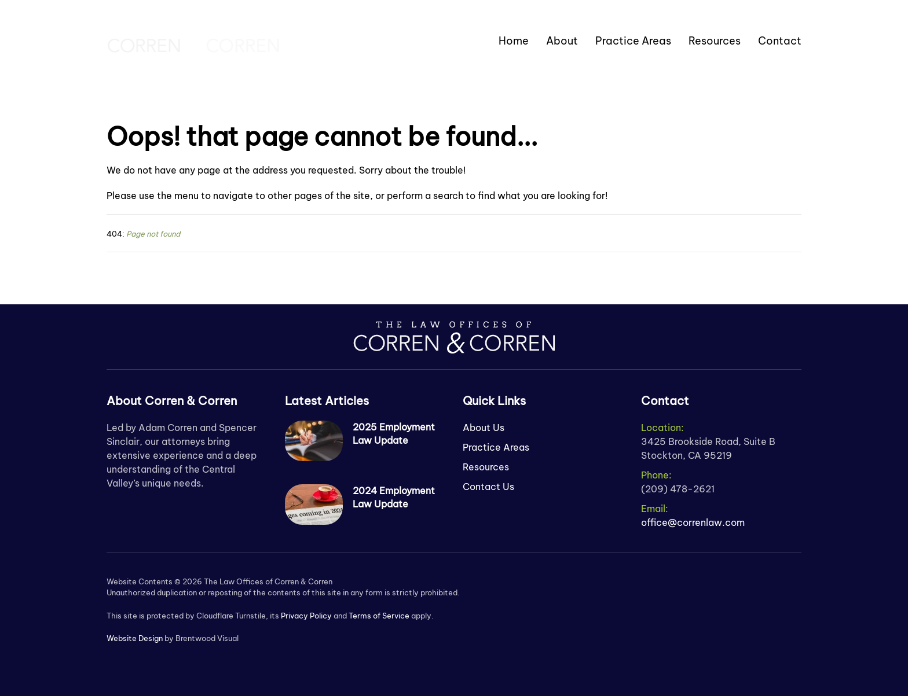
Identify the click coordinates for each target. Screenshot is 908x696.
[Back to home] (193, 40)
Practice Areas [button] (633, 40)
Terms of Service (379, 615)
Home (514, 40)
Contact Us (488, 486)
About (562, 40)
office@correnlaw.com (693, 522)
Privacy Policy (306, 615)
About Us (483, 427)
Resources (715, 40)
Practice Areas (496, 447)
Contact (779, 40)
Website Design (135, 638)
